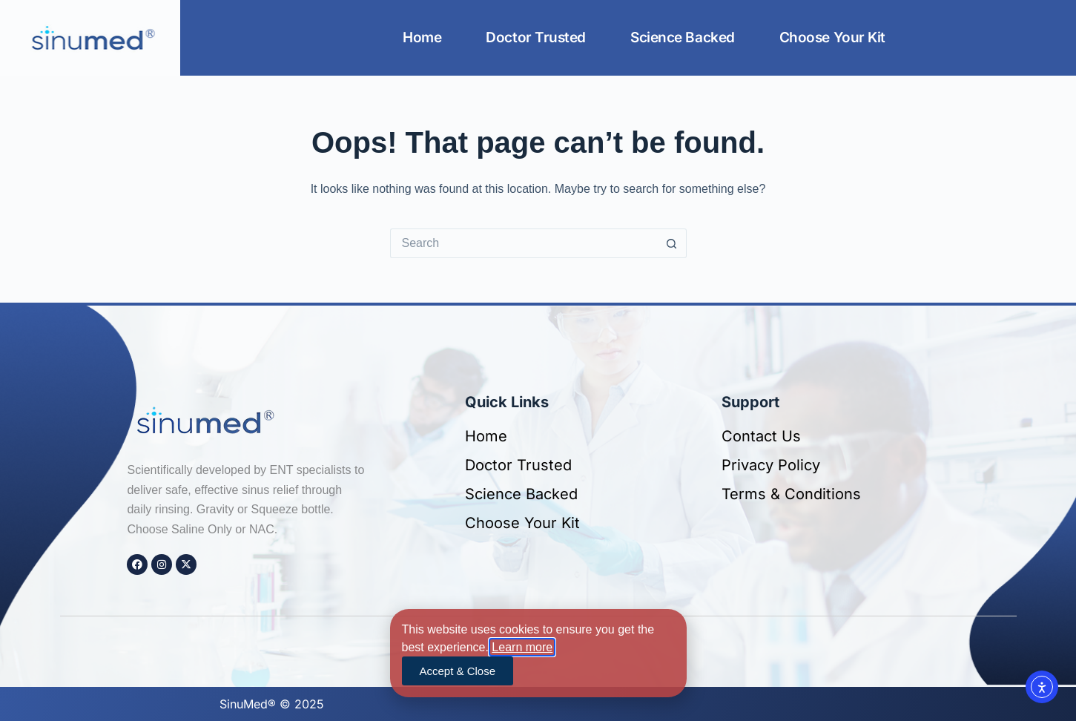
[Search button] (672, 243)
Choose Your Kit (832, 37)
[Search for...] (523, 243)
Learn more (522, 647)
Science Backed (682, 37)
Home (422, 37)
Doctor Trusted (536, 37)
